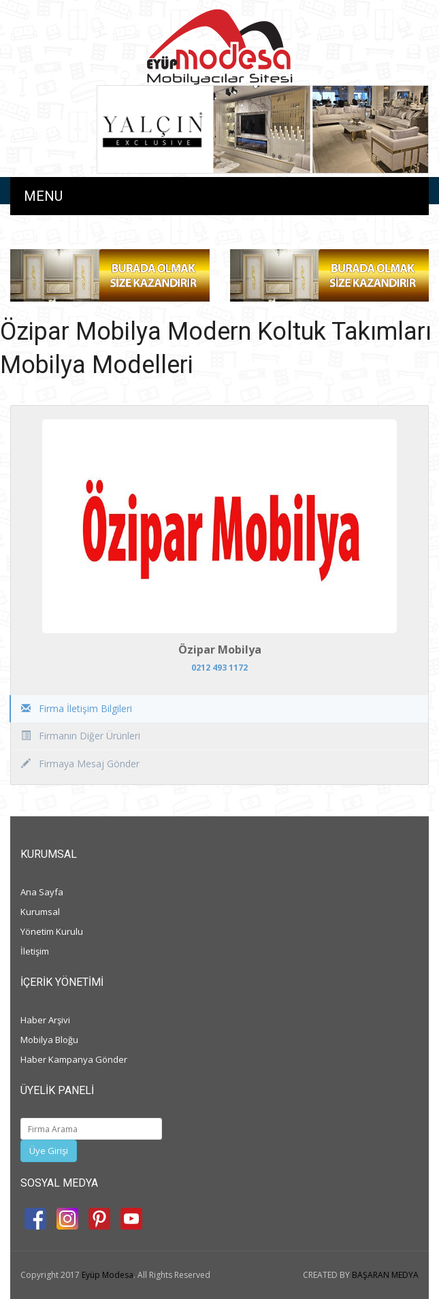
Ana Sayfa (41, 892)
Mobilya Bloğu (49, 1039)
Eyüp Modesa (107, 1275)
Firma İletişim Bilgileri (76, 708)
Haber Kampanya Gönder (73, 1059)
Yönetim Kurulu (51, 931)
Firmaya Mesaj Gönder (80, 763)
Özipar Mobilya (219, 649)
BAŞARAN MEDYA (385, 1275)
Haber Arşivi (45, 1020)
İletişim (34, 951)
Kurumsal (40, 911)
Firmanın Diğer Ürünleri (80, 735)
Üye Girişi (48, 1150)
